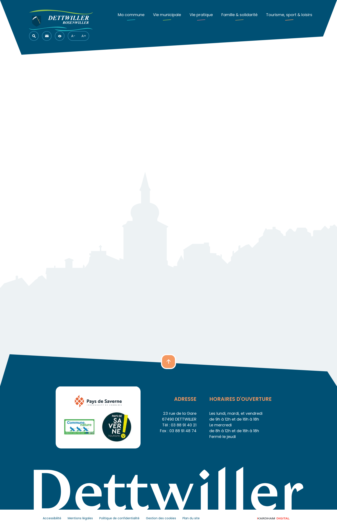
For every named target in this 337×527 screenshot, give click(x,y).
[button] (34, 36)
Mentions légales (80, 518)
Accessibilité (52, 518)
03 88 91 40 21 (183, 425)
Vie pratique (201, 14)
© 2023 (277, 518)
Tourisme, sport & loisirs (289, 14)
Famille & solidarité (239, 14)
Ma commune (131, 14)
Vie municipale (167, 14)
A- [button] (73, 35)
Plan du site (191, 518)
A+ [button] (83, 35)
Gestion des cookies (161, 518)
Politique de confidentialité (119, 518)
